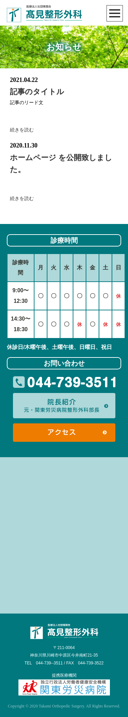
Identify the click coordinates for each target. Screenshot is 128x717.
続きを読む (22, 129)
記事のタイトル (37, 91)
